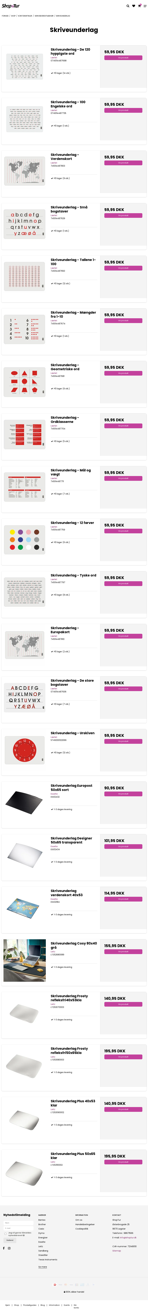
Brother (42, 1224)
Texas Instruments (47, 1259)
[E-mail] (18, 1228)
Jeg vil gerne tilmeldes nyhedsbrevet (21, 1234)
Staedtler (43, 1255)
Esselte (41, 1241)
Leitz (40, 1246)
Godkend (10, 1240)
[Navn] (18, 1222)
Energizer (43, 1237)
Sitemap (116, 1250)
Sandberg (43, 1250)
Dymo (41, 1233)
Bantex (41, 1219)
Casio (41, 1228)
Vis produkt (123, 57)
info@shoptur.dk (128, 1237)
